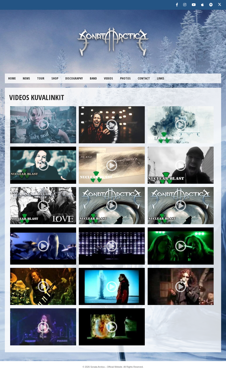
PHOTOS (125, 78)
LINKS (160, 78)
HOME (12, 78)
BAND (93, 78)
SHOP (54, 78)
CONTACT (144, 78)
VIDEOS (108, 78)
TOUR (40, 78)
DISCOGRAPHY (74, 78)
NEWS (26, 78)
